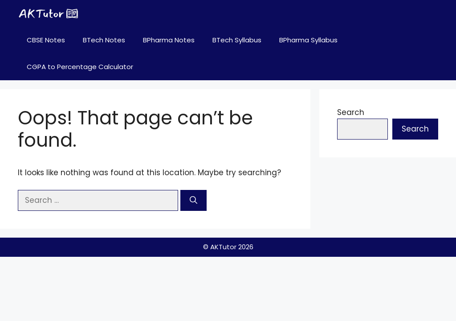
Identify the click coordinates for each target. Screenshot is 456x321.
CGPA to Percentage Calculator (80, 66)
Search (350, 112)
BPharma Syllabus (308, 40)
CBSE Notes (46, 40)
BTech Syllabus (236, 40)
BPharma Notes (169, 40)
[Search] (193, 200)
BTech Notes (104, 40)
